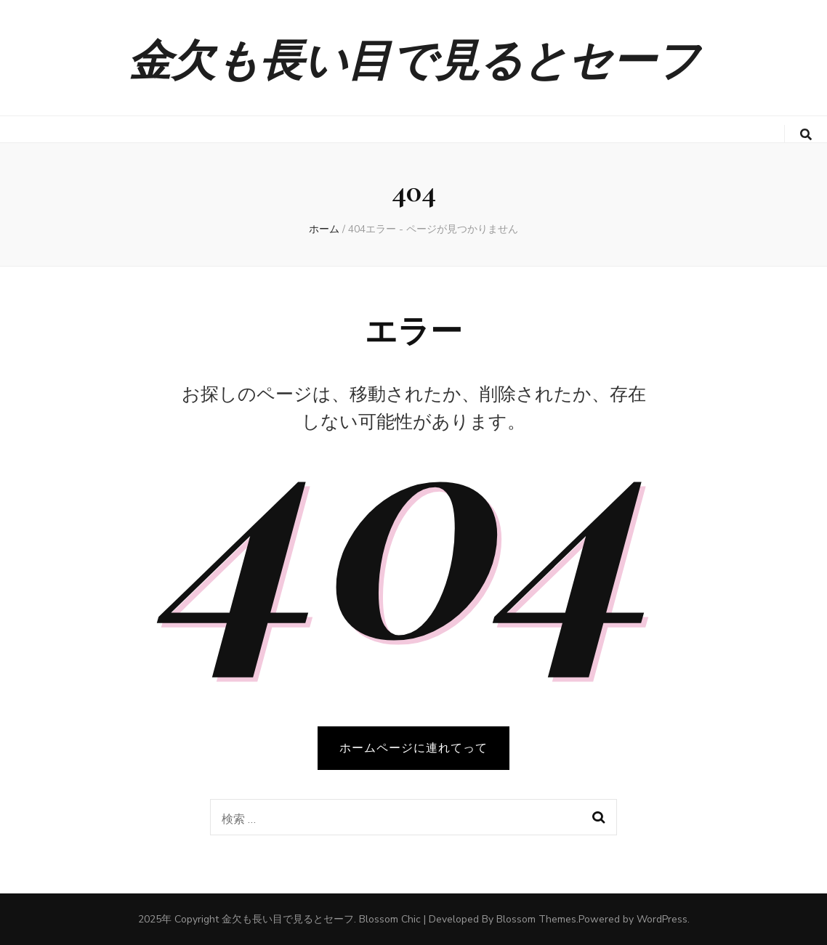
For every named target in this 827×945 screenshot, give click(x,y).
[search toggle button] (806, 135)
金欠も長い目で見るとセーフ (414, 57)
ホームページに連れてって (413, 748)
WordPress (662, 919)
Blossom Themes (536, 919)
